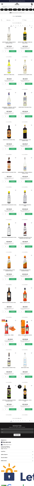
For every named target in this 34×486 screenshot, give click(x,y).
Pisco (27, 9)
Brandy (6, 9)
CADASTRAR (17, 434)
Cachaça (10, 9)
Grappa (19, 9)
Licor (23, 9)
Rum (30, 9)
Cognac (14, 9)
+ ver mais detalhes (9, 56)
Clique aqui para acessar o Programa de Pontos (17, 1)
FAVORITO (15, 27)
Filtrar (24, 20)
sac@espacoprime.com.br (7, 444)
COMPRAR (13, 51)
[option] (17, 12)
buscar (31, 7)
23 (29, 25)
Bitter (2, 9)
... (27, 25)
